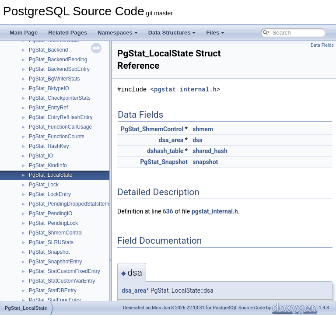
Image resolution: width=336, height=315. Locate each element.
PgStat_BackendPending (58, 59)
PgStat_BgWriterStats (54, 79)
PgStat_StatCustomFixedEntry (64, 271)
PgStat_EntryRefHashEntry (60, 117)
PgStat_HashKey (49, 146)
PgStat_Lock (44, 185)
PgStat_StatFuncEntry (55, 300)
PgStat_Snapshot (49, 252)
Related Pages (67, 32)
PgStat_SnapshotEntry (55, 262)
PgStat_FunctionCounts (56, 136)
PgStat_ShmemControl (56, 233)
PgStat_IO (41, 156)
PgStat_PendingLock (53, 223)
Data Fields (322, 45)
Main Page (24, 32)
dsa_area (171, 140)
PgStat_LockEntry (50, 194)
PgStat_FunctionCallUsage (60, 127)
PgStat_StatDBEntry (53, 290)
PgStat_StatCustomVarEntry (62, 281)
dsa (197, 140)
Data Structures (172, 32)
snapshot (205, 161)
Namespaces (118, 32)
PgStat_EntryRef (48, 108)
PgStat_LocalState (50, 175)
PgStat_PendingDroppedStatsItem (69, 204)
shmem (202, 129)
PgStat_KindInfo (48, 165)
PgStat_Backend (48, 50)
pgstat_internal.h (185, 89)
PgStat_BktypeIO (49, 88)
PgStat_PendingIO (50, 213)
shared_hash (210, 150)
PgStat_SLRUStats (51, 242)
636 (168, 211)
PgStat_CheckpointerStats (60, 98)
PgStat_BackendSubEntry (59, 69)
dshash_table (165, 150)
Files (215, 32)
